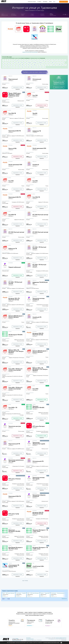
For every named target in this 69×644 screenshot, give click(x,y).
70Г (31, 64)
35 (62, 60)
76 (48, 64)
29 (54, 60)
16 (27, 60)
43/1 (25, 62)
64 (14, 64)
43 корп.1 (29, 62)
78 (56, 64)
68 (19, 64)
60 (8, 64)
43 (11, 62)
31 (57, 60)
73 (43, 64)
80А (59, 64)
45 (44, 62)
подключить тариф (17, 87)
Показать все (64, 598)
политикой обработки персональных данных (51, 642)
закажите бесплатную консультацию (30, 52)
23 (46, 60)
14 (22, 60)
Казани (42, 10)
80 (62, 64)
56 (3, 64)
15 (25, 60)
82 (65, 64)
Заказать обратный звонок (16, 640)
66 (16, 64)
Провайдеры (45, 1)
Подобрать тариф (59, 87)
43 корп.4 (40, 62)
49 (49, 62)
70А (28, 64)
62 (11, 64)
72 (37, 64)
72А (40, 64)
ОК (61, 642)
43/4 (18, 62)
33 (59, 60)
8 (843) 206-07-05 (17, 639)
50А (52, 62)
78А (54, 64)
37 (65, 60)
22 (40, 60)
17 (30, 60)
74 (45, 64)
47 (47, 62)
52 (60, 62)
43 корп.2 (35, 62)
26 (49, 60)
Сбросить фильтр (53, 15)
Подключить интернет (32, 1)
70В (22, 64)
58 (6, 64)
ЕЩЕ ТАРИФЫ (25, 580)
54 (63, 62)
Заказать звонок (63, 1)
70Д (34, 64)
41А (9, 62)
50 (55, 62)
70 (25, 64)
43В (22, 62)
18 (32, 60)
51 (58, 62)
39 (3, 62)
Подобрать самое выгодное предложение (34, 72)
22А (43, 60)
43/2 (15, 62)
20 (35, 60)
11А (17, 60)
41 (6, 62)
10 (14, 60)
